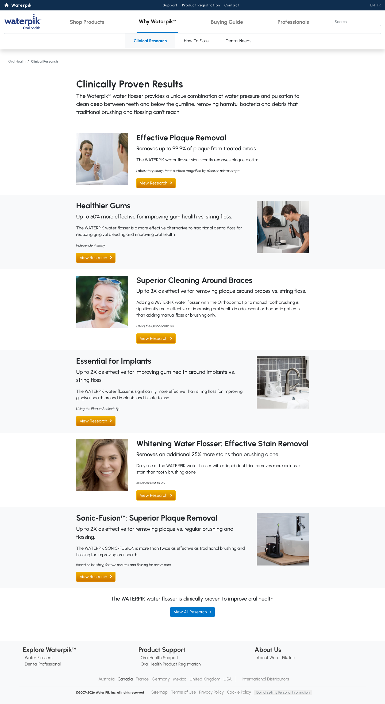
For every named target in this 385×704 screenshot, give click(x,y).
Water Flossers (38, 657)
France (142, 679)
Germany (161, 679)
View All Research (190, 611)
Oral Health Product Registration (171, 664)
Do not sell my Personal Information (283, 692)
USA (228, 679)
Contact (231, 5)
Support (170, 5)
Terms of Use (183, 692)
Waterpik (21, 5)
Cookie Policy (239, 692)
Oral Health (16, 61)
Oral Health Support (160, 657)
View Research (153, 183)
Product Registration (201, 5)
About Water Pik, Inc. (276, 657)
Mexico (179, 679)
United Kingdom (205, 679)
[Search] (357, 22)
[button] (87, 21)
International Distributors (265, 679)
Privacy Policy (211, 692)
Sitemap (159, 692)
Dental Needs (238, 40)
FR (379, 5)
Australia (106, 679)
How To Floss (196, 40)
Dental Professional (43, 664)
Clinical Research (150, 40)
